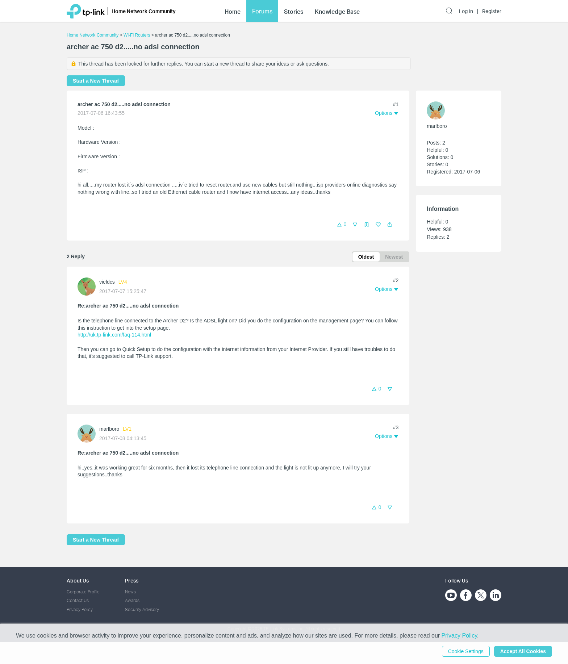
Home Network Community (92, 35)
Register (491, 11)
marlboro (109, 429)
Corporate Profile (83, 591)
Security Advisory (142, 609)
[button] (390, 224)
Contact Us (78, 600)
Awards (132, 600)
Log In (466, 11)
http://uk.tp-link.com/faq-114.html (114, 335)
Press (131, 580)
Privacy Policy (80, 609)
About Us (78, 580)
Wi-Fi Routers (137, 35)
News (130, 591)
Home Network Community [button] (144, 11)
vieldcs (107, 282)
